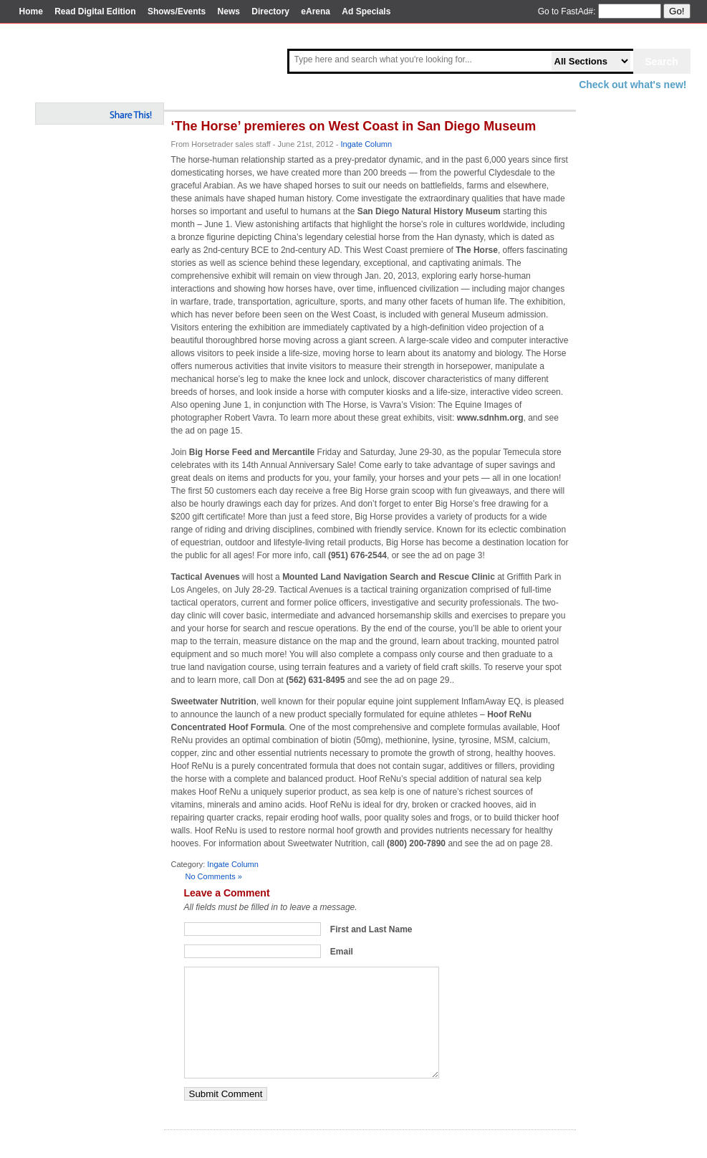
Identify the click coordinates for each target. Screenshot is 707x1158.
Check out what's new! (632, 84)
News (229, 11)
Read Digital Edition (94, 11)
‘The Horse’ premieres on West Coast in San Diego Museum (354, 126)
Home (31, 11)
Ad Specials (366, 11)
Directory (270, 11)
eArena (315, 11)
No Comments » (214, 876)
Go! (676, 11)
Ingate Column (367, 144)
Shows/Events (177, 11)
